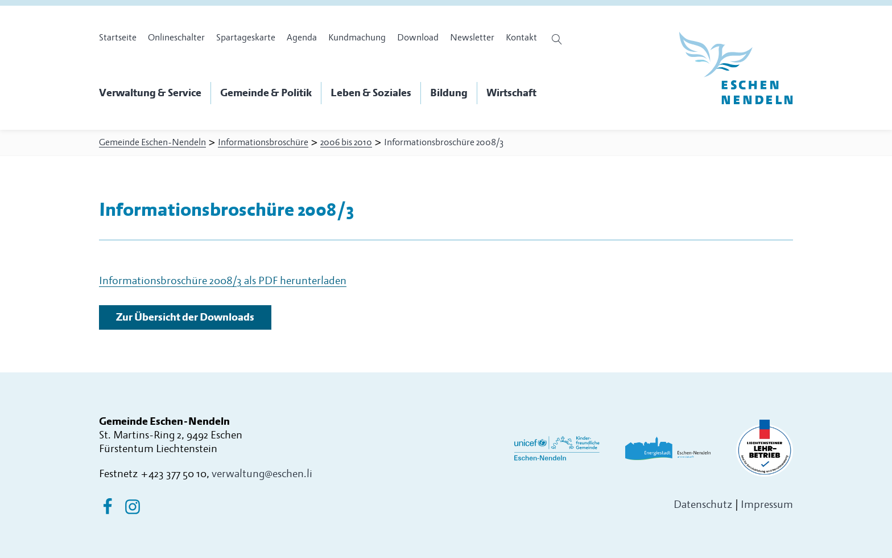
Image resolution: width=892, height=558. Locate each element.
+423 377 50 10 (174, 474)
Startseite (118, 37)
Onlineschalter (176, 37)
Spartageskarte (245, 37)
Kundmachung (357, 37)
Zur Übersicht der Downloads (185, 317)
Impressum (767, 504)
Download (418, 37)
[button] (155, 93)
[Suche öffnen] (558, 39)
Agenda (302, 37)
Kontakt (521, 37)
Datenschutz (703, 504)
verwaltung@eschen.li (262, 474)
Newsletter (472, 37)
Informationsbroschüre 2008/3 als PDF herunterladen (222, 281)
